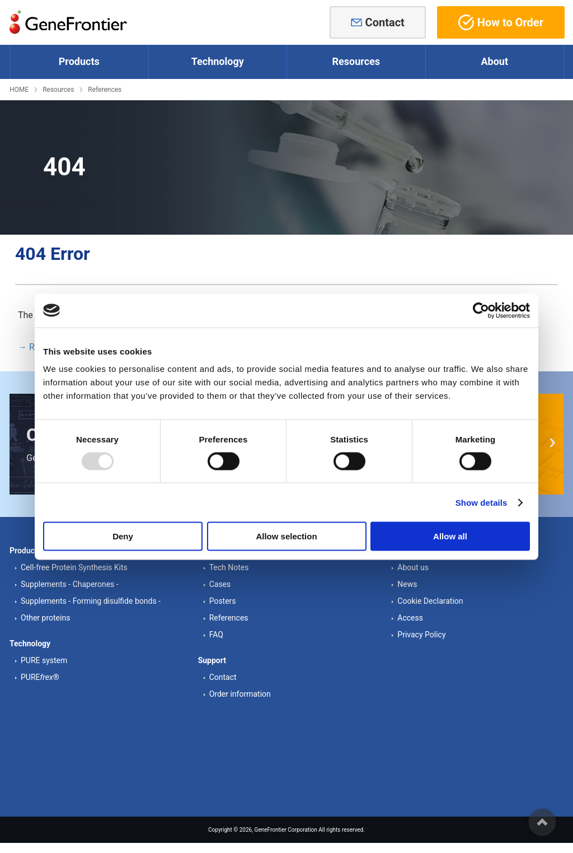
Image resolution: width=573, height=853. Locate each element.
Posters (222, 600)
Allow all (450, 536)
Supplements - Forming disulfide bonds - (91, 600)
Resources (58, 90)
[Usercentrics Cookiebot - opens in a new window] (481, 310)
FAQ (216, 634)
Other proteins (45, 617)
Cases (220, 584)
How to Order (500, 22)
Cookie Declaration (430, 600)
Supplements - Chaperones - (70, 584)
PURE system (44, 660)
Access (410, 617)
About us (413, 567)
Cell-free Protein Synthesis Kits (74, 567)
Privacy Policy (421, 634)
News (407, 584)
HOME (19, 90)
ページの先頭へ (542, 822)
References (104, 90)
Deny (122, 536)
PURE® (40, 677)
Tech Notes (229, 567)
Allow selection (286, 536)
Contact (385, 22)
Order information (240, 693)
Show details (481, 502)
